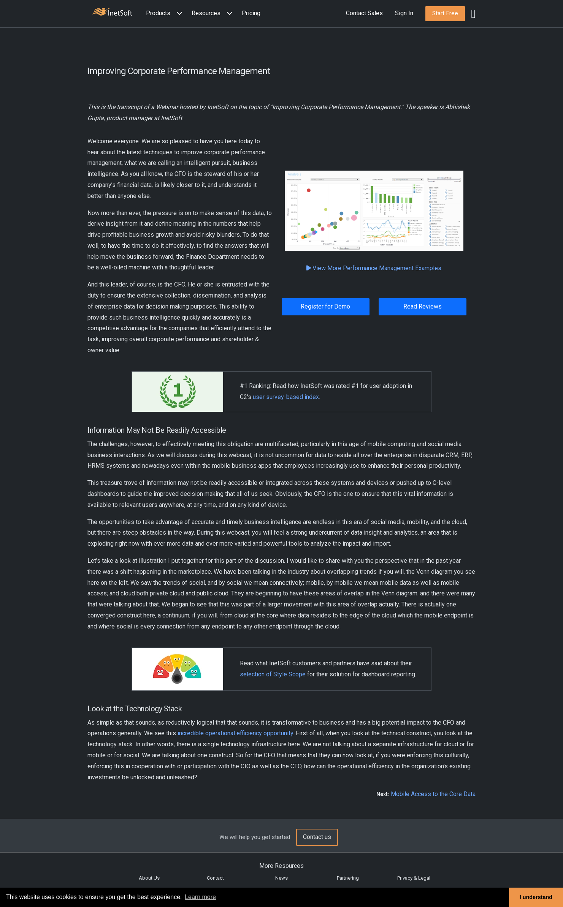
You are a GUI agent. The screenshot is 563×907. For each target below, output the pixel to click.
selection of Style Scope (273, 674)
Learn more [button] (200, 897)
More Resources (281, 865)
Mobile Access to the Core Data (433, 794)
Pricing (251, 13)
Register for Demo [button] (325, 306)
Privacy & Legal (413, 878)
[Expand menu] (178, 13)
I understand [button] (536, 897)
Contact (215, 878)
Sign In (404, 13)
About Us (149, 878)
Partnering (348, 878)
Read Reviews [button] (422, 306)
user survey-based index (286, 396)
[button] (166, 13)
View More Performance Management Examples (373, 268)
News (281, 878)
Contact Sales (364, 13)
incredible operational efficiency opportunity (235, 733)
